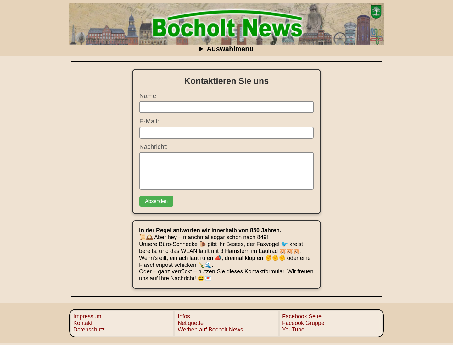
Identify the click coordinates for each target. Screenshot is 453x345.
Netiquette (191, 323)
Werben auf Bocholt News (210, 329)
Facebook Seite (302, 316)
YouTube (293, 329)
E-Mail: (149, 121)
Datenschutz (89, 329)
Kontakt (82, 323)
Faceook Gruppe (303, 323)
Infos (184, 316)
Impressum (87, 316)
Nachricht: (153, 146)
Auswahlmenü (230, 49)
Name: (148, 95)
